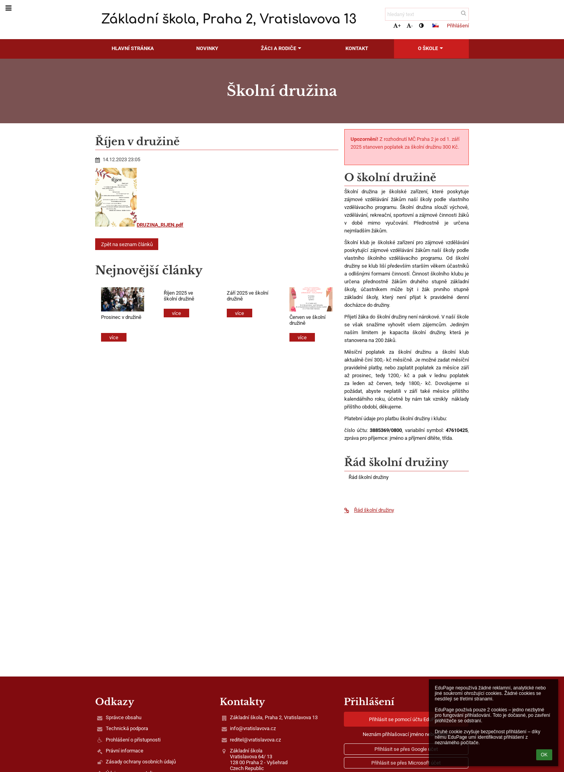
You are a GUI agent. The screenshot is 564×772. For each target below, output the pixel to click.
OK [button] (544, 755)
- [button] (410, 26)
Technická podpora (127, 728)
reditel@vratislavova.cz (255, 740)
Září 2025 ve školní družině (247, 296)
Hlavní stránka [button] (133, 48)
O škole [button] (431, 48)
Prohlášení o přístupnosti (133, 740)
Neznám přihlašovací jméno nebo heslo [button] (406, 734)
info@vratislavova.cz (253, 728)
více (113, 337)
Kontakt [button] (356, 48)
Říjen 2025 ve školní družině (179, 296)
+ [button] (397, 26)
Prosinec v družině (121, 317)
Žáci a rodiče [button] (282, 48)
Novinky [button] (207, 48)
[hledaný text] (427, 14)
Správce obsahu (123, 717)
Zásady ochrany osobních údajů (141, 762)
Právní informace (124, 751)
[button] (435, 25)
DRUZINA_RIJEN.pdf (139, 225)
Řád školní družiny (369, 510)
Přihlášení (458, 26)
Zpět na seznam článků (127, 244)
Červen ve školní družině (307, 320)
